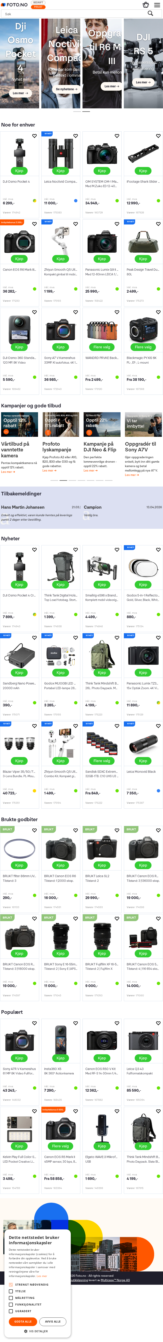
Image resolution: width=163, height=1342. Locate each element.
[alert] (37, 1283)
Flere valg (102, 347)
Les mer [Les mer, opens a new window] (42, 1276)
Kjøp (19, 171)
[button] (37, 1331)
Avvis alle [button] (53, 1321)
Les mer (7, 472)
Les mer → (20, 93)
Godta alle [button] (23, 1321)
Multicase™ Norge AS (115, 1280)
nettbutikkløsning (76, 1280)
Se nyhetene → (66, 89)
